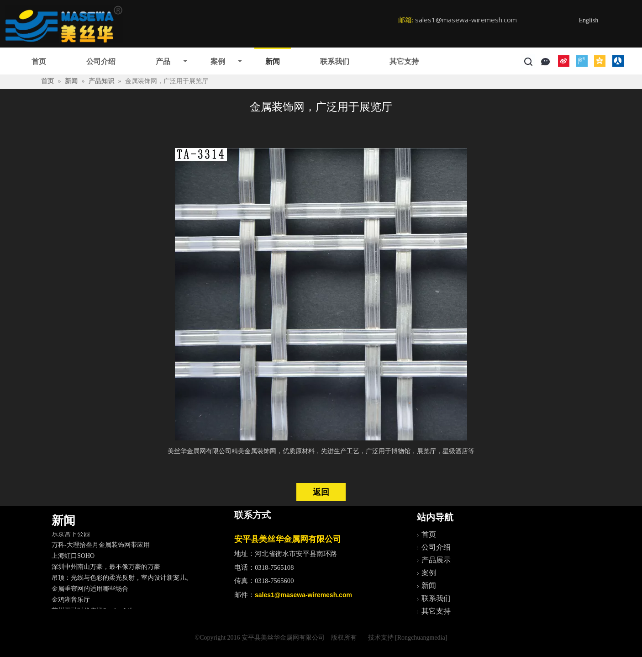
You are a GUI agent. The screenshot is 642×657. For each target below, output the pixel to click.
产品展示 (436, 560)
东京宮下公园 (71, 535)
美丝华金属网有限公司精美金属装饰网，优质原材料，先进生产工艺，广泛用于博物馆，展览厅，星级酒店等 (321, 451)
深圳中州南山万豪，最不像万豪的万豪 (106, 568)
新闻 (272, 61)
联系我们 (334, 61)
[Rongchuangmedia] (421, 637)
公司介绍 (101, 61)
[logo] (64, 24)
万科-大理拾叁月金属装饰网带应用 (101, 546)
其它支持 (404, 61)
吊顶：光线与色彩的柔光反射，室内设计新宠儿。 (122, 579)
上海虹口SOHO (73, 557)
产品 (163, 61)
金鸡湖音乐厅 (71, 601)
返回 (321, 492)
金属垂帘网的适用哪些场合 (90, 590)
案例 (217, 61)
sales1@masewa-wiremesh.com (466, 19)
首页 (39, 61)
